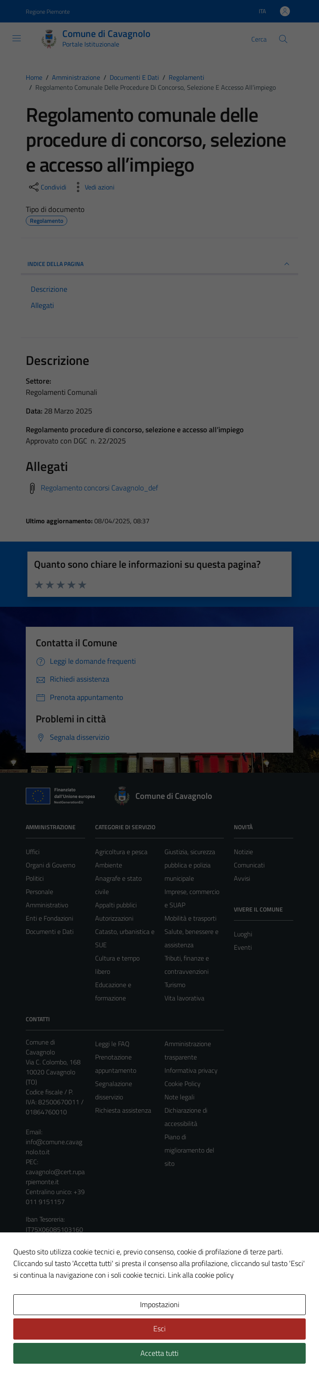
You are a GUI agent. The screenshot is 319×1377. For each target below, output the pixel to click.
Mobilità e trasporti (190, 918)
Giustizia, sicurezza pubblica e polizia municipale (189, 865)
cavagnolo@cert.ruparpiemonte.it (55, 1177)
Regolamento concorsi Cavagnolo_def (99, 487)
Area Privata (43, 1301)
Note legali (179, 1097)
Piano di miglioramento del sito (189, 1150)
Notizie (243, 852)
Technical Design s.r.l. (82, 1353)
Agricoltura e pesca (121, 852)
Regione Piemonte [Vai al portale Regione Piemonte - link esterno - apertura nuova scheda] (48, 11)
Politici (35, 878)
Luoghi (243, 934)
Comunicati (249, 865)
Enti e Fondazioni (49, 918)
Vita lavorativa (184, 998)
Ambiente (108, 865)
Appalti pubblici (116, 905)
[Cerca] (283, 39)
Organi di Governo (50, 865)
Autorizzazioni (114, 918)
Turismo (174, 985)
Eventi (243, 947)
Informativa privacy (191, 1070)
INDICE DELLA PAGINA (159, 264)
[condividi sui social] (47, 187)
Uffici (32, 852)
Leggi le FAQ (112, 1044)
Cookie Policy (182, 1084)
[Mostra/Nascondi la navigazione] (17, 38)
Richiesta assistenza (123, 1110)
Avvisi (242, 878)
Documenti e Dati (50, 931)
